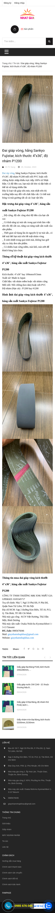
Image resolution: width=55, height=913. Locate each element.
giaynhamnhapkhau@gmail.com (23, 634)
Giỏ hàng (25, 25)
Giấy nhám (6, 829)
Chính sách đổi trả (10, 878)
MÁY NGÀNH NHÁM (11, 835)
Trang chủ (7, 63)
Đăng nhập (19, 3)
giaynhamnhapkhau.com (22, 638)
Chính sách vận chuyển (12, 873)
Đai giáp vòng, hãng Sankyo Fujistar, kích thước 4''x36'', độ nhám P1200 (25, 155)
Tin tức (16, 63)
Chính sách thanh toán (11, 867)
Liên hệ (5, 847)
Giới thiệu (6, 823)
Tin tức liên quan (13, 657)
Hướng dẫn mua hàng (11, 861)
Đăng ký (7, 3)
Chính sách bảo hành (11, 884)
